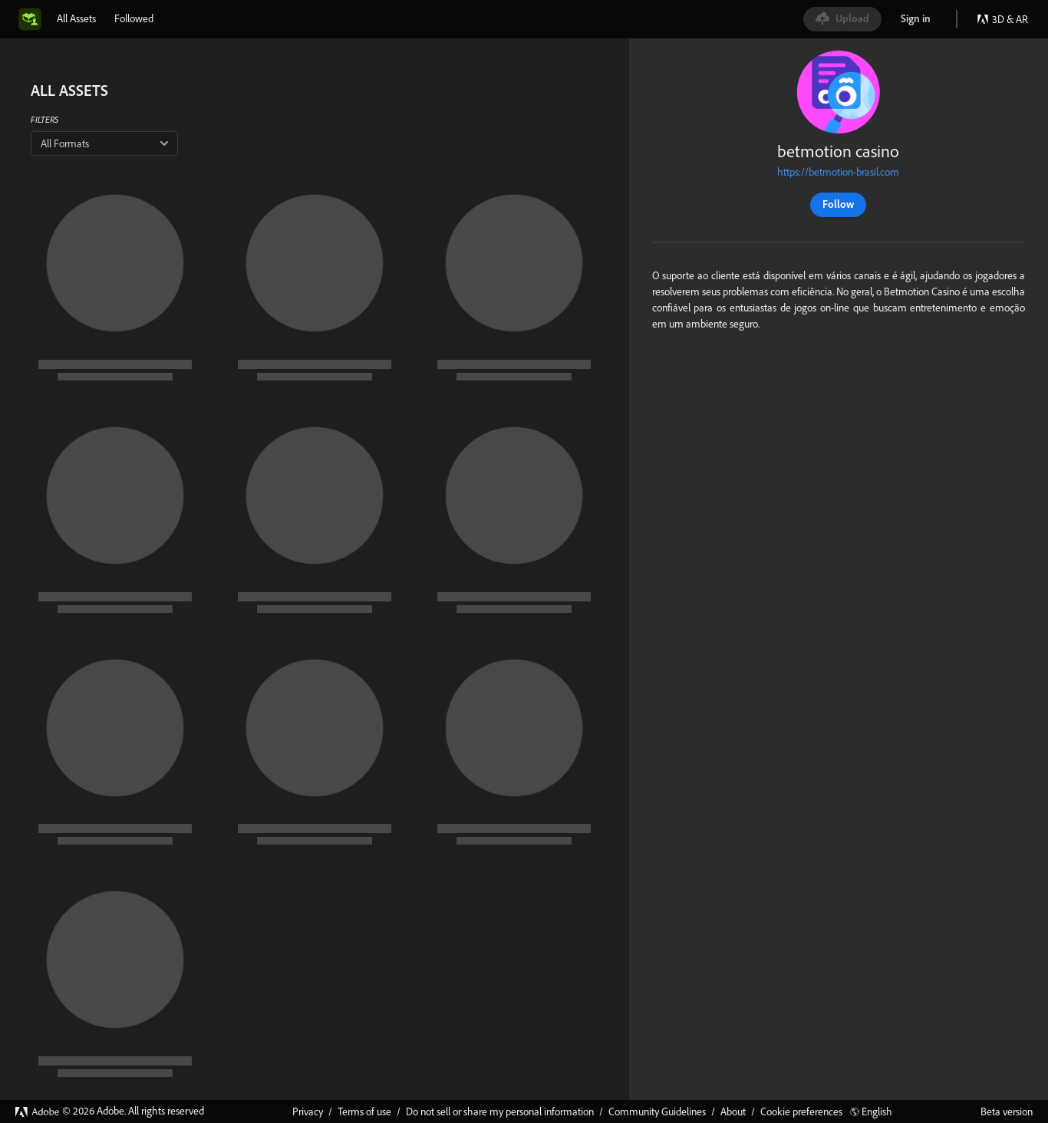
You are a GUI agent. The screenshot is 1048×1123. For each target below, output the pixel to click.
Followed (133, 18)
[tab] (76, 18)
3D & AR (1002, 19)
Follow (838, 204)
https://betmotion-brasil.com (838, 172)
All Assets (76, 18)
